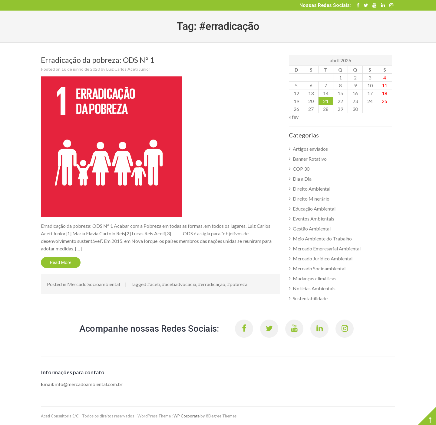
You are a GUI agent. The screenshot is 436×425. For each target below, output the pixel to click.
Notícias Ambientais (314, 288)
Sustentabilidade (310, 298)
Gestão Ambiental (312, 228)
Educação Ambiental (314, 208)
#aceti (153, 284)
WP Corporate (186, 416)
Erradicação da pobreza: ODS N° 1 (97, 59)
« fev (294, 117)
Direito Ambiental (311, 189)
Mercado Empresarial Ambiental (327, 248)
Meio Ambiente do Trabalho (322, 238)
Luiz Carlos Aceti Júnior (128, 69)
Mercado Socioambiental (93, 284)
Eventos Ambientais (313, 218)
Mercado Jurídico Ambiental (322, 258)
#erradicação (211, 284)
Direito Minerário (311, 198)
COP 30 (301, 169)
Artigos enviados (310, 149)
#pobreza (237, 284)
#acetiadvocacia (179, 284)
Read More (60, 262)
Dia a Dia (302, 179)
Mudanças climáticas (314, 278)
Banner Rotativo (310, 159)
